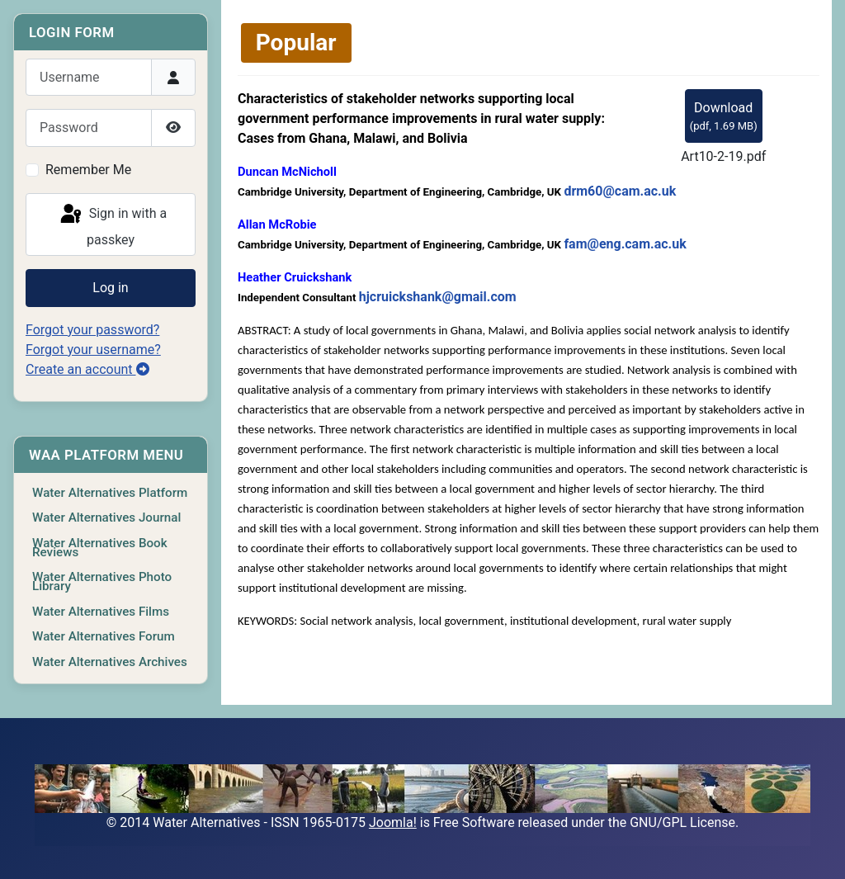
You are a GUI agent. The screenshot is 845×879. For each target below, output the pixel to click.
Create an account (87, 369)
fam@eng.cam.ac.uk (625, 244)
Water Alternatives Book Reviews (100, 548)
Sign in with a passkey (112, 225)
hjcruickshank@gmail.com (438, 297)
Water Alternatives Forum (103, 636)
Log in (110, 287)
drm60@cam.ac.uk (620, 191)
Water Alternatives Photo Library (102, 581)
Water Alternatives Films (100, 611)
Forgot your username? (93, 349)
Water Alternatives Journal (106, 517)
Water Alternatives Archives (109, 662)
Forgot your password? (92, 330)
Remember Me (88, 169)
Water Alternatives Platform (109, 492)
